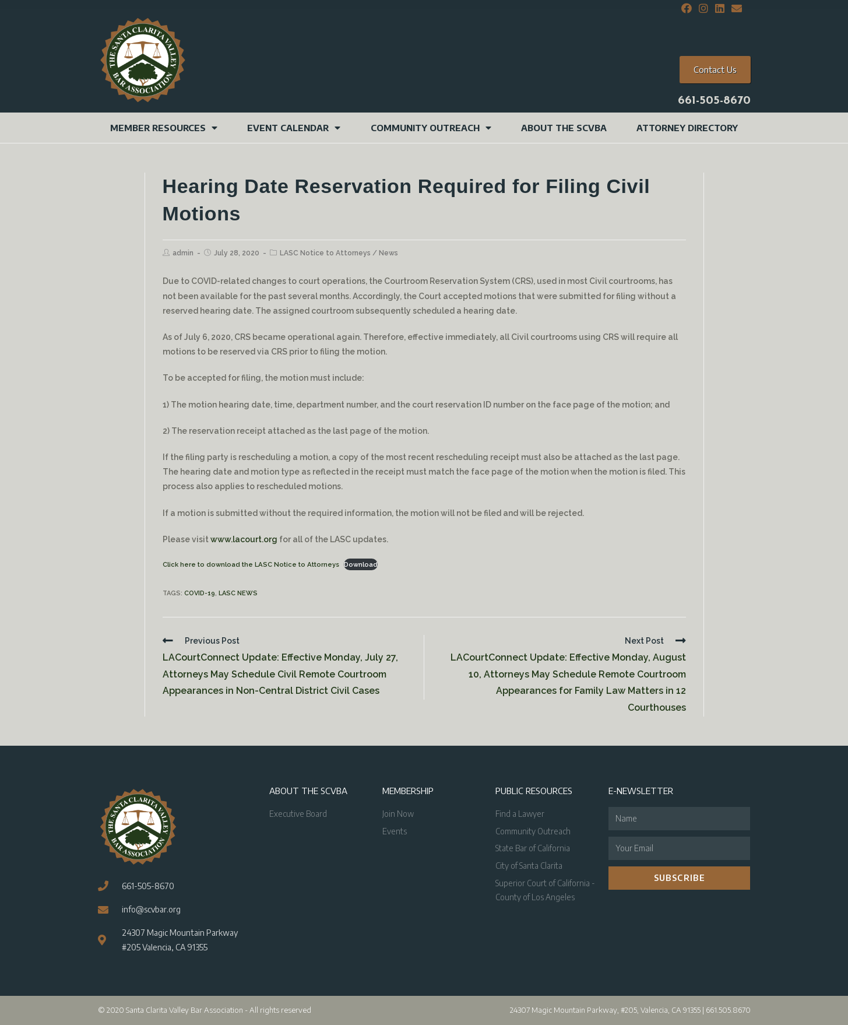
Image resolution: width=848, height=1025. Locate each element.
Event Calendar (293, 127)
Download (361, 564)
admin (183, 253)
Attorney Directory (687, 127)
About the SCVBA (564, 127)
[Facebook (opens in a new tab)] (686, 9)
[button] (715, 69)
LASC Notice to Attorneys (325, 253)
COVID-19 (199, 593)
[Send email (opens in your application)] (735, 9)
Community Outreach (431, 127)
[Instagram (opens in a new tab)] (703, 9)
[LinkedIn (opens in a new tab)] (720, 9)
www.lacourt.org (243, 539)
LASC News (238, 593)
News (388, 253)
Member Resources (163, 127)
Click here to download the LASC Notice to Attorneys (251, 564)
